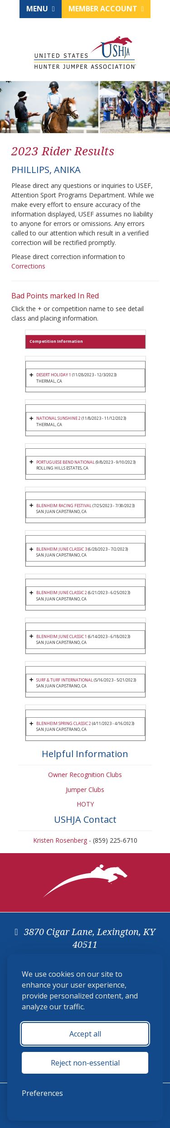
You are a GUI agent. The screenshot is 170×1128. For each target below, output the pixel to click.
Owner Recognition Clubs (85, 774)
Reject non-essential (85, 1063)
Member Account (106, 9)
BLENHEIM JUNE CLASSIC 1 (61, 636)
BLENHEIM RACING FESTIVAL (64, 506)
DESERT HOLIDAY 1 (53, 375)
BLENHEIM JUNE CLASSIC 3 (61, 549)
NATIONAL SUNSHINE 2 (58, 418)
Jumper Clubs (85, 789)
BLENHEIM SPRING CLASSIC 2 (63, 723)
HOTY (85, 804)
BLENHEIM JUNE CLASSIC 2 (61, 592)
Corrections (28, 266)
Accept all (85, 1034)
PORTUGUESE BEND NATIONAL (65, 462)
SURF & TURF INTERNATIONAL (64, 680)
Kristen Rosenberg (60, 840)
